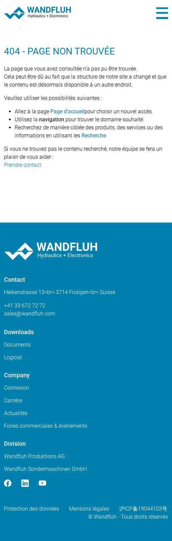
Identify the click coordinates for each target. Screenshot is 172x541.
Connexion (16, 388)
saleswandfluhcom (29, 313)
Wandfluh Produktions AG (34, 456)
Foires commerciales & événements (45, 426)
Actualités (15, 413)
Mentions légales (89, 509)
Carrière (13, 400)
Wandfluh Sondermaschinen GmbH (45, 469)
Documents (17, 345)
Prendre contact (22, 165)
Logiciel (13, 357)
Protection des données (31, 509)
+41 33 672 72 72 (24, 305)
